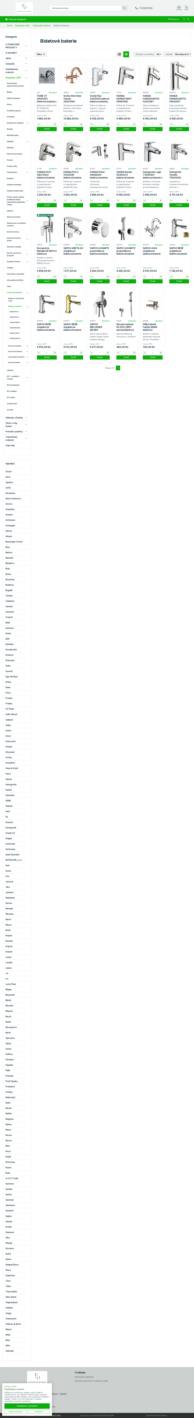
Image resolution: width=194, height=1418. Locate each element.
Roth (8, 1173)
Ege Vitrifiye (12, 676)
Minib (8, 1000)
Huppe (9, 838)
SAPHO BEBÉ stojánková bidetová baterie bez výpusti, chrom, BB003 (46, 330)
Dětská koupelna (13, 98)
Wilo (8, 1340)
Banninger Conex (14, 541)
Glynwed (10, 752)
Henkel (9, 806)
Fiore (8, 693)
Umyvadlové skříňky (15, 280)
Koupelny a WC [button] (13, 77)
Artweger (10, 525)
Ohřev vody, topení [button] (12, 424)
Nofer (8, 1022)
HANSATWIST (15, 333)
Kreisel (9, 951)
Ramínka (10, 178)
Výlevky (10, 370)
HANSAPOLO (14, 317)
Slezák (9, 1243)
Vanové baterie (14, 362)
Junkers (9, 892)
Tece (8, 1281)
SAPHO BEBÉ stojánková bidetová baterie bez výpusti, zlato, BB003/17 (72, 330)
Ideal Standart (12, 854)
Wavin (9, 1329)
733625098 (146, 8)
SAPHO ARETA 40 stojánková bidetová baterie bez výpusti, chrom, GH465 (73, 254)
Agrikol (9, 482)
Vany (9, 286)
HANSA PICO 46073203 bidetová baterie (46, 175)
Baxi (8, 547)
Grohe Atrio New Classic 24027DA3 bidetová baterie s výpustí (73, 101)
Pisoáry (10, 160)
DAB (8, 622)
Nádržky (10, 148)
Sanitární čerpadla (14, 185)
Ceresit (9, 606)
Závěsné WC (12, 404)
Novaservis (11, 1027)
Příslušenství (12, 172)
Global (9, 746)
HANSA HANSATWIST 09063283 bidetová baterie (125, 100)
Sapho (9, 1216)
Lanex (9, 957)
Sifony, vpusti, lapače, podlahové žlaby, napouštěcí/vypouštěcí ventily (16, 201)
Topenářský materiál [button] (11, 438)
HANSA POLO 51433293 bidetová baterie (72, 175)
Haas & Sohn (12, 768)
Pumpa (9, 1092)
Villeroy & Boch (13, 1324)
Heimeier (10, 795)
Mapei (9, 989)
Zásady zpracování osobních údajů (91, 1381)
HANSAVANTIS (15, 338)
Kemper (9, 908)
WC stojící (11, 397)
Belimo (9, 552)
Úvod (9, 25)
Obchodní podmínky (84, 1377)
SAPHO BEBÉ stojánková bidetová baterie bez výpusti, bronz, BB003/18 (178, 254)
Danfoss (10, 628)
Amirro (9, 504)
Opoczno (10, 1038)
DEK (8, 639)
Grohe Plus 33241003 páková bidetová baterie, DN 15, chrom (99, 100)
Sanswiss (10, 1205)
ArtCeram (10, 520)
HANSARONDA (15, 328)
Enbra (8, 682)
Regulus (9, 1119)
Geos (8, 736)
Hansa (9, 779)
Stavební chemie (13, 262)
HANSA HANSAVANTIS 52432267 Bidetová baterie (152, 100)
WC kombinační (13, 385)
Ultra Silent (11, 1297)
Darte (8, 633)
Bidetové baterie (61, 25)
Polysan (9, 1076)
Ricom (9, 1135)
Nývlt (8, 1032)
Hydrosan (10, 844)
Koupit (47, 129)
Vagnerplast (11, 1302)
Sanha (9, 1194)
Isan (8, 865)
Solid (8, 1254)
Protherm (10, 1086)
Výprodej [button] (10, 445)
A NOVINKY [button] (11, 53)
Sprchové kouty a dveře (14, 239)
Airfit (8, 488)
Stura (8, 1270)
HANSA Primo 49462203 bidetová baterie (99, 175)
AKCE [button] (8, 58)
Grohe (9, 757)
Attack (9, 536)
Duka (8, 665)
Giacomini (11, 741)
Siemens (10, 1232)
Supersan (10, 1275)
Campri (9, 595)
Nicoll (8, 1016)
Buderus (10, 585)
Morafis (9, 1005)
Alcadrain (10, 493)
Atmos (9, 531)
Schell (9, 1227)
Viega (8, 1313)
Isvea (8, 871)
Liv (7, 978)
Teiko (8, 1286)
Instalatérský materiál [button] (12, 71)
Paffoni (9, 1054)
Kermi (8, 919)
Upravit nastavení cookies (156, 1416)
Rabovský (10, 1097)
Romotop (10, 1162)
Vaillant (9, 1307)
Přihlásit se (173, 19)
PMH (8, 1070)
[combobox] (159, 54)
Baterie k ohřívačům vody (16, 299)
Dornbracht (11, 649)
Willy (8, 1335)
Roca (8, 1151)
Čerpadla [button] (10, 64)
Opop (8, 1043)
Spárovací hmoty (13, 217)
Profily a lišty (12, 166)
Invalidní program (14, 111)
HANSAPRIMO (15, 322)
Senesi (9, 1221)
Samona (10, 1183)
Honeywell (11, 827)
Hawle (9, 790)
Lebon (9, 968)
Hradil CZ (10, 833)
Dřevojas (10, 660)
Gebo (8, 725)
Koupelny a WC (22, 25)
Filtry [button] (41, 54)
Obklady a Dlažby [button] (14, 417)
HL (7, 817)
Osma (8, 1049)
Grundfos (10, 763)
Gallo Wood (11, 714)
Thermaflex (11, 1291)
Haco (8, 773)
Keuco (9, 925)
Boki (8, 568)
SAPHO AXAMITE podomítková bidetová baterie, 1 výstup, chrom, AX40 (99, 254)
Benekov (10, 563)
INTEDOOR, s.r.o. (14, 860)
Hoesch (9, 822)
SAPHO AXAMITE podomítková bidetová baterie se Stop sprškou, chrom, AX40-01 (126, 254)
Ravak (9, 1108)
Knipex (9, 935)
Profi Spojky (12, 1081)
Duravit (9, 671)
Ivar (7, 876)
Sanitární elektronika (15, 191)
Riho (8, 1146)
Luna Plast (11, 984)
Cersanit (10, 612)
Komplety (11, 117)
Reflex (9, 1113)
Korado (9, 941)
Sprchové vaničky (14, 247)
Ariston (9, 514)
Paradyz (10, 1059)
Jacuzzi (9, 881)
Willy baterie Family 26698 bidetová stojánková (150, 328)
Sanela (9, 1189)
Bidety (9, 92)
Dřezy (9, 104)
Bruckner (10, 579)
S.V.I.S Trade (12, 1178)
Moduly (10, 129)
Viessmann (11, 1318)
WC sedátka (12, 391)
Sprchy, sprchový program (14, 254)
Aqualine (10, 509)
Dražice (9, 655)
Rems (8, 1130)
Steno (8, 1259)
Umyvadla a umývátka (15, 274)
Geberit (9, 720)
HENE (8, 800)
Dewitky (10, 644)
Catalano (10, 601)
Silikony (10, 211)
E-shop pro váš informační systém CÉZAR (97, 1416)
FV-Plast (10, 709)
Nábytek (10, 141)
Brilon (8, 574)
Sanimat (10, 1200)
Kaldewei (10, 898)
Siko (8, 1237)
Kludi (8, 930)
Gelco (8, 730)
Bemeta (9, 558)
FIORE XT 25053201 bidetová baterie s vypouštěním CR (46, 100)
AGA (8, 477)
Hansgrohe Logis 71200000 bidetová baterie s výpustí (152, 176)
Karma (9, 903)
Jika (8, 887)
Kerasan (9, 914)
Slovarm (10, 1248)
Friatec (9, 703)
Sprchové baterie (15, 351)
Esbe (8, 687)
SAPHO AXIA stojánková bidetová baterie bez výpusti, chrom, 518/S (152, 254)
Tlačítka (10, 268)
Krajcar (9, 946)
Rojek (8, 1156)
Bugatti (9, 590)
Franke (9, 698)
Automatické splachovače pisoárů (15, 84)
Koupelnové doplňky (15, 123)
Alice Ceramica (13, 498)
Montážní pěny (12, 135)
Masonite (10, 995)
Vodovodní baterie (41, 25)
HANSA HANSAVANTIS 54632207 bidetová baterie (178, 100)
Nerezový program (14, 154)
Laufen (9, 962)
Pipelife (9, 1065)
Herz (8, 811)
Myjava (9, 1011)
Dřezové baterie (14, 346)
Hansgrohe (11, 784)
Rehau (9, 1124)
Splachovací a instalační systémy (16, 224)
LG (7, 973)
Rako (8, 1102)
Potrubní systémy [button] (14, 431)
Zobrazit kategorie (16, 19)
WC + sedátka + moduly (13, 377)
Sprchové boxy (13, 232)
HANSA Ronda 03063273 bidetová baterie (125, 175)
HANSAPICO (14, 312)
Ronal (8, 1167)
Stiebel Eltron (12, 1264)
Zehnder (10, 1351)
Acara (9, 471)
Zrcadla (10, 410)
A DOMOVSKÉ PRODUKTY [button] (13, 46)
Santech (10, 1210)
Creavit (9, 617)
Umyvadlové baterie (16, 357)
